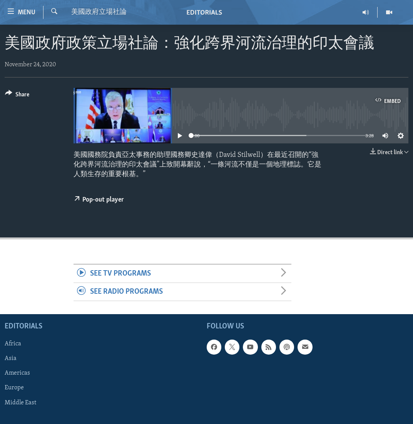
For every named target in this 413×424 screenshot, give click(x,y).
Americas (17, 373)
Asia (11, 359)
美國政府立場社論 (99, 12)
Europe (14, 388)
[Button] (17, 96)
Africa (13, 344)
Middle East (20, 403)
